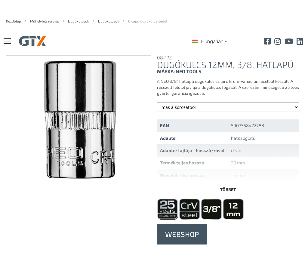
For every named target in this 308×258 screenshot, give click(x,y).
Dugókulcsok (79, 21)
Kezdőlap (14, 21)
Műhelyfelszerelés (45, 21)
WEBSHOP (182, 234)
